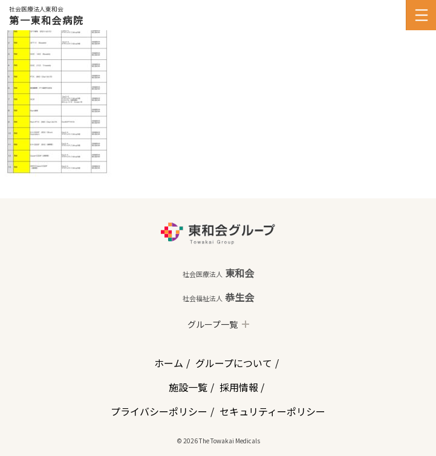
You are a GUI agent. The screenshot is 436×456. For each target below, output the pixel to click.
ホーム (168, 363)
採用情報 (239, 387)
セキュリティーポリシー (272, 411)
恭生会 (218, 297)
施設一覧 (188, 387)
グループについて (233, 363)
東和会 (218, 272)
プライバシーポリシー (159, 411)
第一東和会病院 (46, 20)
